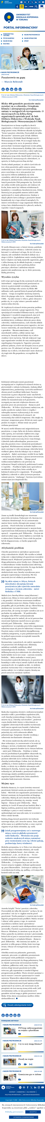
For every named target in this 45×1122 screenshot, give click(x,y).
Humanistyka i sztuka (8, 34)
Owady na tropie (25, 1059)
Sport (26, 41)
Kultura (6, 44)
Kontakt (12, 1092)
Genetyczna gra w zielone (29, 1074)
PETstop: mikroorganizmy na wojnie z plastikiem (30, 1029)
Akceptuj (33, 1112)
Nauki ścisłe (7, 41)
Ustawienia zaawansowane (23, 1117)
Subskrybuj (21, 1092)
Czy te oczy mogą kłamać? (30, 1044)
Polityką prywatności (14, 1111)
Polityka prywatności (13, 1094)
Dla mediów (31, 1092)
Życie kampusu (8, 38)
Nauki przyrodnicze (32, 35)
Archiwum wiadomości (31, 1094)
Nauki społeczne (30, 38)
